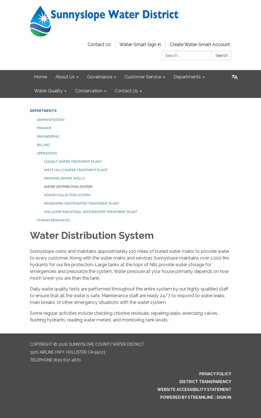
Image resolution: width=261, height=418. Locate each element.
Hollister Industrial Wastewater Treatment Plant (90, 212)
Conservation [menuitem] (88, 90)
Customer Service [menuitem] (142, 77)
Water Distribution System (68, 187)
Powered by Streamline (186, 397)
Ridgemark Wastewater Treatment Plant (81, 203)
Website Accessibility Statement (194, 389)
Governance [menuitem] (99, 77)
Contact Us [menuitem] (126, 90)
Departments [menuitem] (187, 77)
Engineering (48, 136)
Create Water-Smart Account (200, 44)
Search (221, 55)
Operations (47, 153)
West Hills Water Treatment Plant (76, 170)
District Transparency (205, 381)
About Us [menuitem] (65, 77)
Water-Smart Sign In (140, 44)
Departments (43, 111)
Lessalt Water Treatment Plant (73, 162)
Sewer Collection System (67, 195)
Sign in (224, 397)
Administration (50, 120)
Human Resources (53, 220)
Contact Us (99, 44)
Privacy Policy (215, 374)
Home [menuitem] (40, 77)
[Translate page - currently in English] (234, 77)
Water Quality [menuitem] (48, 90)
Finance (44, 128)
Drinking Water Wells (64, 178)
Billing (43, 145)
